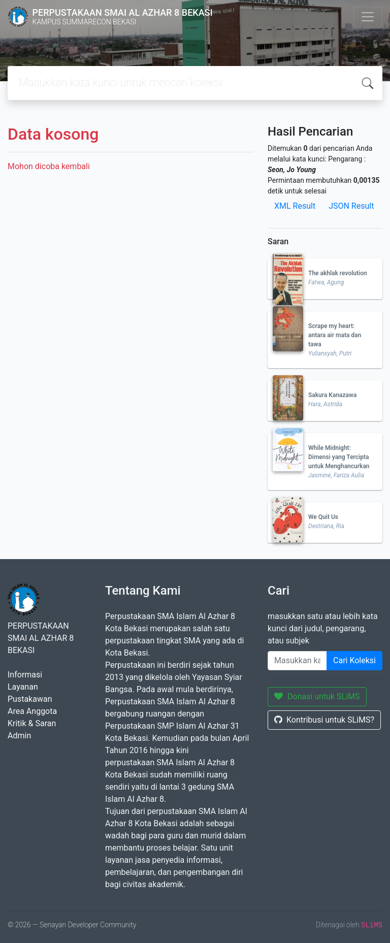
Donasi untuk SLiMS (317, 696)
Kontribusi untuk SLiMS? (324, 720)
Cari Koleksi (354, 660)
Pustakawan (30, 699)
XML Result (294, 206)
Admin (19, 735)
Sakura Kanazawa (332, 395)
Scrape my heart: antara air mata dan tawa (334, 335)
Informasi (25, 674)
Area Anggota (32, 711)
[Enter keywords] (297, 660)
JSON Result (351, 206)
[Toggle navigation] (367, 17)
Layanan (23, 687)
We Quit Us (323, 517)
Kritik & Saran (32, 723)
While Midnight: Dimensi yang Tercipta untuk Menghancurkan (339, 457)
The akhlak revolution (337, 273)
